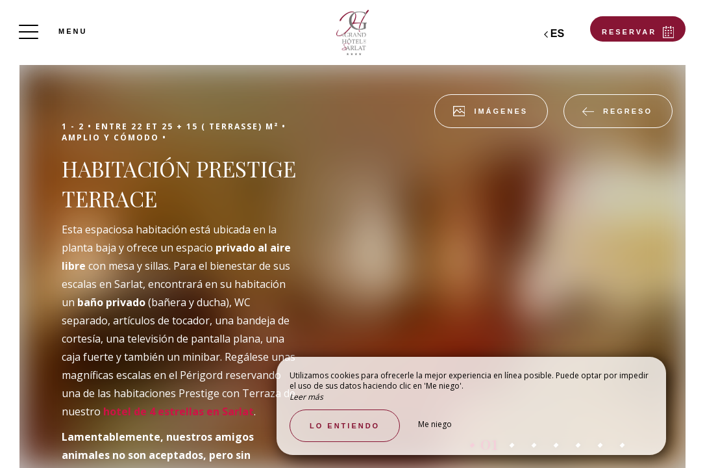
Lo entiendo (345, 426)
